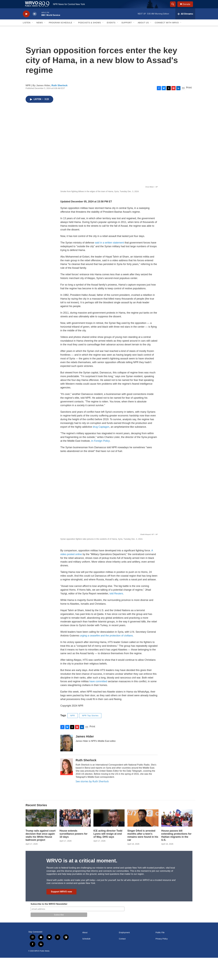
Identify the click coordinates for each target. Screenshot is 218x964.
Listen (26, 29)
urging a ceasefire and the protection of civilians (106, 641)
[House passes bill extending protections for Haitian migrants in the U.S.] (176, 824)
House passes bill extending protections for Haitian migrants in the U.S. (176, 842)
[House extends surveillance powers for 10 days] (75, 824)
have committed (98, 687)
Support (127, 29)
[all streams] (185, 20)
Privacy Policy (162, 945)
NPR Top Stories (90, 722)
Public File (160, 939)
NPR (72, 722)
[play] (26, 20)
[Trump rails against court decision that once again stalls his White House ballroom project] (41, 824)
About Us (143, 29)
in (100, 447)
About (84, 939)
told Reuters (116, 599)
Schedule (86, 945)
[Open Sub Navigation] (32, 29)
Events (111, 29)
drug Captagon (101, 433)
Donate (188, 7)
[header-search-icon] (174, 7)
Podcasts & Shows (89, 29)
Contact (122, 945)
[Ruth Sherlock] (66, 773)
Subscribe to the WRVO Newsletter (49, 910)
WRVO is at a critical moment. (81, 867)
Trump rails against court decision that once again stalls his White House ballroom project (40, 842)
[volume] (34, 20)
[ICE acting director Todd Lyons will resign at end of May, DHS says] (109, 824)
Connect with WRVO (167, 29)
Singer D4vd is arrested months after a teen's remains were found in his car (142, 842)
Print (189, 93)
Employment (124, 939)
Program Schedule (60, 29)
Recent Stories (36, 811)
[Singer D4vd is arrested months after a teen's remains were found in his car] (142, 824)
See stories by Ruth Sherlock (92, 787)
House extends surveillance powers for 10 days (73, 840)
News (39, 29)
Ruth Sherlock (59, 91)
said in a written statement (109, 248)
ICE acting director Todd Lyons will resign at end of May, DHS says (107, 840)
